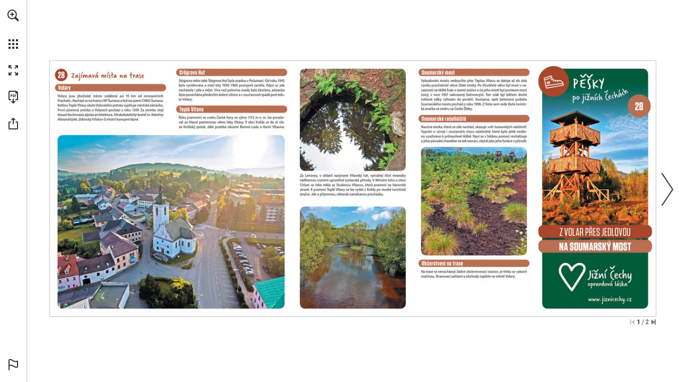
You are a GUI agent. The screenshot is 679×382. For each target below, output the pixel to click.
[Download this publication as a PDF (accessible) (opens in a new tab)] (13, 97)
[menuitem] (13, 29)
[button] (13, 15)
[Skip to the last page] (653, 322)
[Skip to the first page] (632, 322)
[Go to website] (594, 301)
